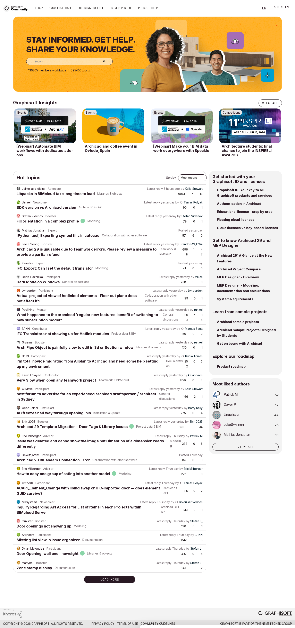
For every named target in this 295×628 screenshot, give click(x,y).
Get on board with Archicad (239, 343)
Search (252, 8)
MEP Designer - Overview (238, 277)
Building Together (92, 8)
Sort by (171, 177)
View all (270, 103)
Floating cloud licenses (235, 220)
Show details (162, 622)
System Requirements (235, 299)
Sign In (281, 7)
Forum (39, 8)
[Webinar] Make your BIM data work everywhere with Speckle (181, 148)
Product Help (148, 8)
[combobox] (69, 61)
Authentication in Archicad (239, 204)
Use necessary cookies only (271, 603)
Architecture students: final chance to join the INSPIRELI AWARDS (247, 150)
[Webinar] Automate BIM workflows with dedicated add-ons (44, 150)
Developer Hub (122, 8)
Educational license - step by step (244, 212)
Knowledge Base (60, 8)
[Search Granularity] (101, 61)
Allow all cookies (271, 581)
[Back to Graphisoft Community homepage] (17, 8)
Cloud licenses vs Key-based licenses (247, 228)
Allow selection (271, 591)
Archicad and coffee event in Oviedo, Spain (111, 148)
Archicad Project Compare (239, 269)
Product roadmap (231, 366)
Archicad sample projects (238, 322)
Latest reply (155, 188)
